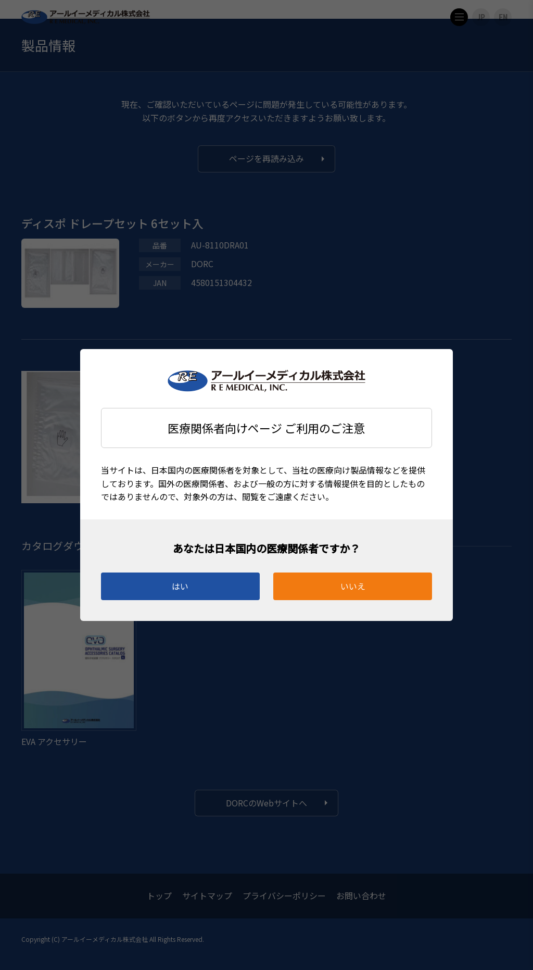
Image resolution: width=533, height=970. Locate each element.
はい (180, 586)
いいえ (352, 586)
